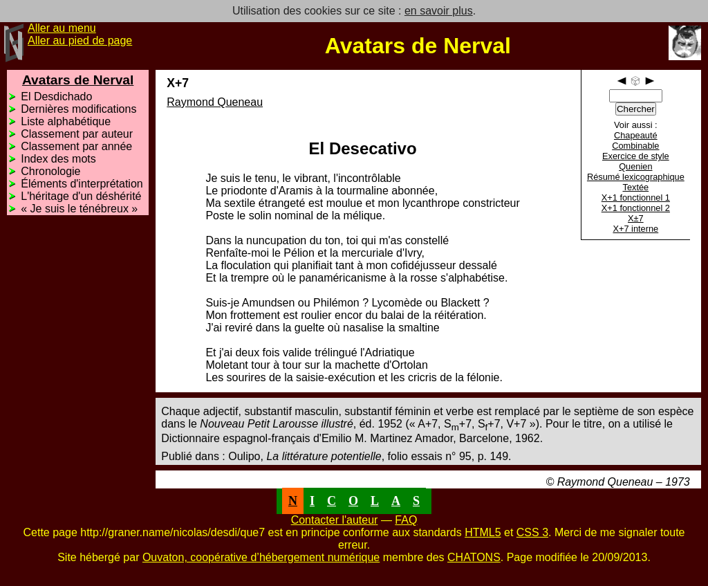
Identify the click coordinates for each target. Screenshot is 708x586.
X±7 (636, 218)
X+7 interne (635, 228)
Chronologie (50, 171)
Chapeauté (636, 135)
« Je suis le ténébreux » (79, 208)
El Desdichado (56, 96)
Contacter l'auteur (334, 520)
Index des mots (58, 159)
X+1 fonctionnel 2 (636, 208)
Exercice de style (635, 156)
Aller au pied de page (80, 40)
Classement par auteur (77, 134)
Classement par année (76, 146)
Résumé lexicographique (635, 177)
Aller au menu (62, 28)
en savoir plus (438, 11)
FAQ (406, 520)
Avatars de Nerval (77, 80)
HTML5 (483, 532)
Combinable (635, 145)
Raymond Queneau (215, 102)
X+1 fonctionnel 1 (636, 197)
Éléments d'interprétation (81, 184)
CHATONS (474, 557)
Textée (635, 187)
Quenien (635, 166)
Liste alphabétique (66, 121)
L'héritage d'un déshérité (81, 196)
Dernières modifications (78, 109)
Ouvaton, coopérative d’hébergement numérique (261, 557)
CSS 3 (532, 532)
